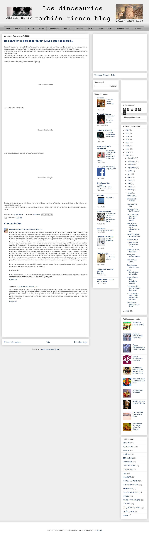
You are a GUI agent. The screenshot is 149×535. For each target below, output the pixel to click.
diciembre (131, 158)
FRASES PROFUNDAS (131, 500)
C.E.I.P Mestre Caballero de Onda (132, 244)
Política (31, 28)
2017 (128, 133)
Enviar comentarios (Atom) (50, 349)
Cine (8, 28)
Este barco (100, 273)
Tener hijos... (131, 196)
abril (129, 183)
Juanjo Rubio (18, 214)
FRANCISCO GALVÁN (105, 280)
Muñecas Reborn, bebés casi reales (138, 336)
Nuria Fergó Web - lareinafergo (104, 147)
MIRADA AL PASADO (131, 481)
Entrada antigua (80, 342)
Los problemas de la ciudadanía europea (132, 280)
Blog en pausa (111, 169)
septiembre (131, 168)
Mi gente (91, 28)
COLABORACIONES (130, 492)
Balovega (100, 195)
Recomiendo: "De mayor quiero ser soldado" (137, 427)
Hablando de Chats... (131, 261)
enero (129, 193)
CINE (125, 473)
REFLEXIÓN (127, 462)
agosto (130, 171)
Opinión (67, 28)
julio (129, 174)
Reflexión (79, 28)
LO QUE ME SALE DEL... (132, 508)
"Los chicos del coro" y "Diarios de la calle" (133, 288)
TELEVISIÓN (128, 488)
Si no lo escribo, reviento (103, 184)
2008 (128, 311)
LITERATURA (128, 469)
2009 (128, 155)
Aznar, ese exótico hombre (133, 256)
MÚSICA (126, 496)
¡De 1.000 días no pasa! (105, 230)
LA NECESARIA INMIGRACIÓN (133, 235)
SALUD (126, 515)
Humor (41, 28)
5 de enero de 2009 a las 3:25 (32, 229)
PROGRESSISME (15, 229)
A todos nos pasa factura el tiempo (139, 402)
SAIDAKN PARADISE (105, 237)
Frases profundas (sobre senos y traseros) (139, 347)
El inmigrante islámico (132, 200)
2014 (128, 139)
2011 (128, 149)
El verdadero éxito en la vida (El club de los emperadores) (138, 370)
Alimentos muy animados (138, 391)
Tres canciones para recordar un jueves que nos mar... (133, 296)
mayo (129, 180)
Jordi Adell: (101, 228)
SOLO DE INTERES (104, 130)
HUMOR (126, 450)
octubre (130, 164)
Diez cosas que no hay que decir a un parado (132, 217)
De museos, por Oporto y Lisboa (110, 257)
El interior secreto (104, 212)
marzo (129, 187)
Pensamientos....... (104, 114)
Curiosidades (54, 28)
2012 (128, 146)
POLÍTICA (126, 454)
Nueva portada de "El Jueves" (133, 210)
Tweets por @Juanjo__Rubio (105, 75)
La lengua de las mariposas (133, 251)
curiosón (100, 98)
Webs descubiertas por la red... (132, 272)
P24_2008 (126, 504)
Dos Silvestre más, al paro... (133, 266)
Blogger (99, 530)
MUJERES (109, 197)
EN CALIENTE (102, 281)
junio (129, 177)
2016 (128, 136)
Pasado (138, 28)
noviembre (131, 161)
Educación (19, 28)
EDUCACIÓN (128, 458)
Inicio (48, 342)
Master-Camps (132, 239)
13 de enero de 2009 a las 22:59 (27, 286)
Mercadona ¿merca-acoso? (138, 324)
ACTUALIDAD (128, 447)
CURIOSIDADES (129, 466)
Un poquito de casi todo (106, 167)
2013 (128, 143)
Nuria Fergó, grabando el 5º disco (133, 304)
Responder (13, 280)
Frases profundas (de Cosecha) (138, 358)
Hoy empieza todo (132, 205)
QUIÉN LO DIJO (129, 511)
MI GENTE (127, 477)
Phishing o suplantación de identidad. (110, 134)
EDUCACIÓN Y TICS (130, 485)
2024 (128, 130)
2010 (128, 152)
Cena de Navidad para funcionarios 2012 (139, 381)
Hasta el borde (102, 253)
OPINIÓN (36, 214)
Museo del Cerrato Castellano (109, 102)
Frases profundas (123, 28)
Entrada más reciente (12, 342)
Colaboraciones (105, 28)
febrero (130, 190)
